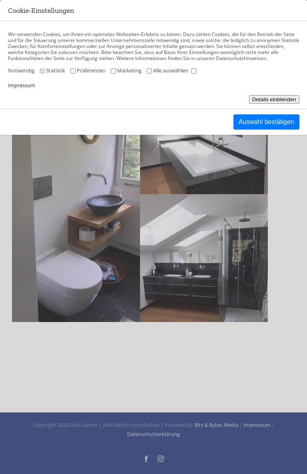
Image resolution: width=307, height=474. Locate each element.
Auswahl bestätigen (266, 121)
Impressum (21, 85)
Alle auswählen (174, 70)
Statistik (61, 70)
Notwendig (26, 70)
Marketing (134, 70)
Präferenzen (96, 70)
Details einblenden (274, 99)
